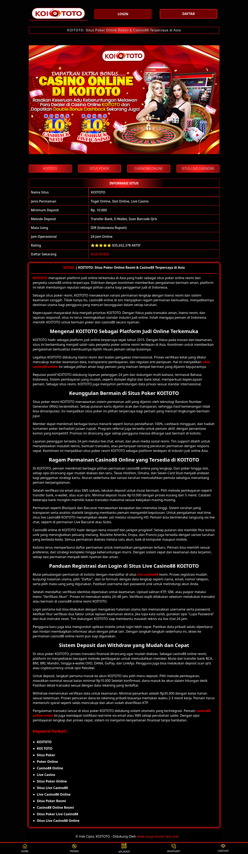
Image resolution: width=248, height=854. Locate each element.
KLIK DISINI (100, 254)
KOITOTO (98, 192)
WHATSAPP (173, 848)
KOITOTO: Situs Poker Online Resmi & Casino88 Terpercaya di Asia (124, 30)
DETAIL (68, 267)
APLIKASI (124, 848)
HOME (25, 848)
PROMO (74, 848)
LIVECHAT (223, 848)
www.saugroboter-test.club (158, 836)
